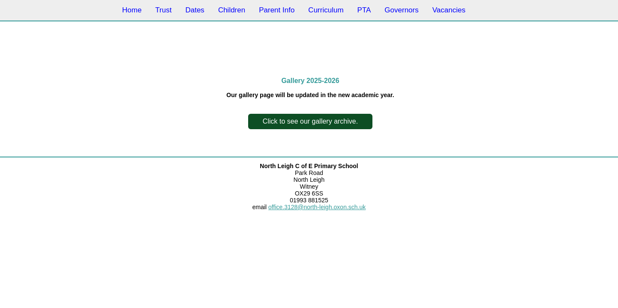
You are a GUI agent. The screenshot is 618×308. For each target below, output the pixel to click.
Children (231, 10)
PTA (364, 10)
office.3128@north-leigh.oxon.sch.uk (317, 207)
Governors (401, 10)
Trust (163, 10)
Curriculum (325, 10)
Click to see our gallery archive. (310, 121)
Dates (194, 10)
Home (131, 10)
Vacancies (448, 10)
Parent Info (276, 10)
